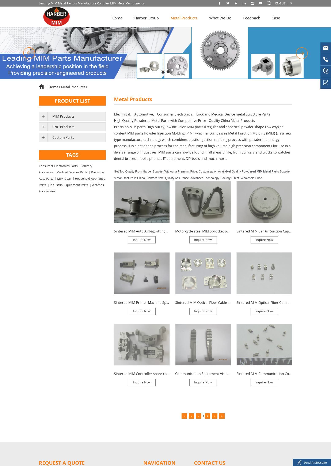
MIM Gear (64, 179)
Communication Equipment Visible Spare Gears (203, 373)
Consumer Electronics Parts (58, 166)
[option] (165, 53)
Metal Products (184, 17)
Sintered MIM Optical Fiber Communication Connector (264, 302)
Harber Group (146, 17)
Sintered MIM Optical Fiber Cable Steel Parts (203, 302)
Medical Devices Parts (72, 172)
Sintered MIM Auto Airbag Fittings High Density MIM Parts (142, 231)
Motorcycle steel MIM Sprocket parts (203, 231)
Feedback (251, 17)
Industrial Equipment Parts (69, 185)
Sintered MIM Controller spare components (142, 373)
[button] (29, 53)
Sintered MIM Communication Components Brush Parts (264, 373)
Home (117, 17)
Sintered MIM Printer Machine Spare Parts (142, 302)
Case (276, 17)
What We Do (220, 17)
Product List (72, 100)
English (281, 3)
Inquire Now (142, 240)
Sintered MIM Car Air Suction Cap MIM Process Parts (264, 231)
